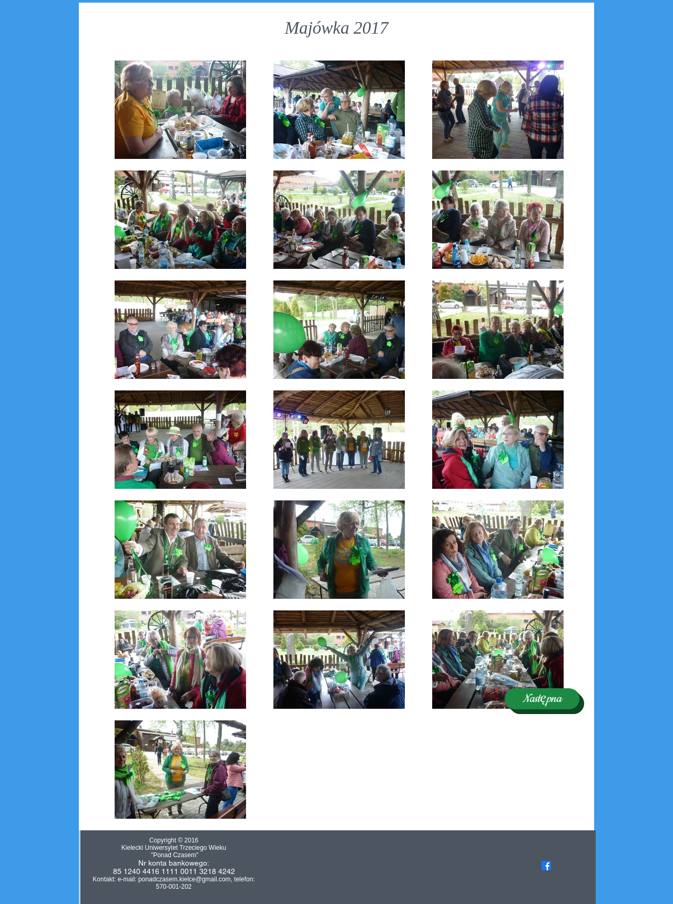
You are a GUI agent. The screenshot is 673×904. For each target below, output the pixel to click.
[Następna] (542, 698)
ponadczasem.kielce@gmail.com (184, 879)
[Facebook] (546, 865)
